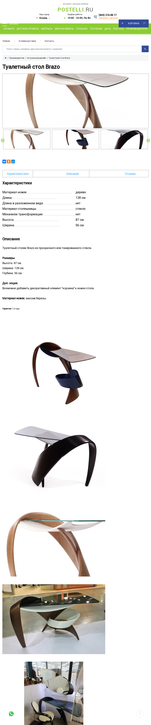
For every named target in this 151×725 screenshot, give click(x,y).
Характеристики (18, 173)
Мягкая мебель (64, 28)
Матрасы (46, 28)
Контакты (49, 41)
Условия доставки (27, 41)
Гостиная (96, 28)
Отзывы (130, 173)
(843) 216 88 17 (108, 15)
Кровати (9, 28)
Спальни (81, 28)
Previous (3, 140)
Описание (72, 173)
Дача (107, 28)
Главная (6, 41)
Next (148, 140)
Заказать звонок (108, 18)
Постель (118, 28)
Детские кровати (28, 28)
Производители (136, 28)
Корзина (133, 23)
